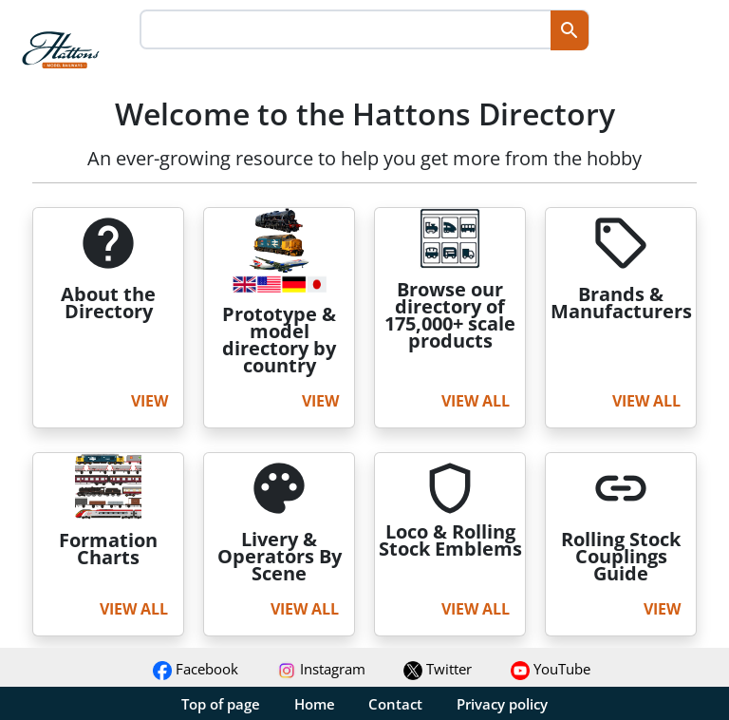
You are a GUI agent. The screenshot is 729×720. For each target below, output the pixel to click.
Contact (395, 703)
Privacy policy (502, 703)
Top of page (220, 703)
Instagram (321, 668)
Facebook (195, 668)
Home (314, 703)
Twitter (437, 668)
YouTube (550, 668)
